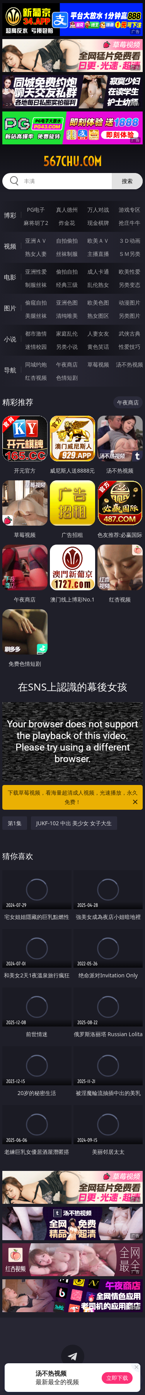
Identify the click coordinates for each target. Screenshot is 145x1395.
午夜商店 (67, 364)
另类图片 (129, 315)
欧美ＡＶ (98, 240)
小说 (10, 339)
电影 (10, 277)
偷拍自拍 (67, 271)
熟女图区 (98, 315)
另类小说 (67, 346)
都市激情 (36, 333)
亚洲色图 (67, 302)
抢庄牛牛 (129, 222)
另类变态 (129, 284)
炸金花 (67, 222)
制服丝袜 (36, 284)
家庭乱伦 (67, 333)
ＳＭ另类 (129, 253)
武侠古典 (129, 333)
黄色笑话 (98, 346)
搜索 (127, 181)
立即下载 (117, 1377)
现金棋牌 (98, 222)
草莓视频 (98, 364)
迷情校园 (36, 346)
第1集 (15, 823)
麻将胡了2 (36, 222)
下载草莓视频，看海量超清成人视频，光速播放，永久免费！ (73, 798)
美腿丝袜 (36, 315)
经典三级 (67, 284)
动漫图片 (129, 302)
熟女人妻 (36, 253)
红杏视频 (36, 377)
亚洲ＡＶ (36, 240)
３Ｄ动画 (129, 240)
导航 (10, 370)
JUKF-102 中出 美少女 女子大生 (74, 823)
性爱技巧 (129, 346)
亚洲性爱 (36, 271)
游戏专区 (129, 209)
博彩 (10, 215)
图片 (10, 308)
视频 (10, 246)
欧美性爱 (129, 271)
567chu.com (72, 161)
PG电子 (36, 209)
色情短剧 (67, 377)
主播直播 (98, 253)
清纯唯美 (67, 315)
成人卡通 (98, 271)
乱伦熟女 (98, 284)
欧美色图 (98, 302)
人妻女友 (98, 333)
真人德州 (67, 209)
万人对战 (98, 209)
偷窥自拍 (36, 302)
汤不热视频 (129, 364)
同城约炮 (36, 364)
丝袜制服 (67, 253)
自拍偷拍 (67, 240)
